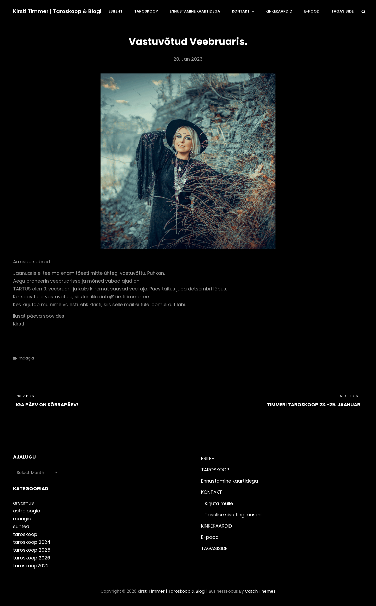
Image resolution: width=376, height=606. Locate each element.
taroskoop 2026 (31, 557)
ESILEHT (115, 11)
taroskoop (25, 534)
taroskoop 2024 (31, 542)
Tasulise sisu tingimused (233, 514)
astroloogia (26, 510)
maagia (26, 358)
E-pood (312, 11)
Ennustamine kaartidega (195, 11)
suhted (21, 526)
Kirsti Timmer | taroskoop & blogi (57, 11)
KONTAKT (243, 11)
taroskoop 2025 (31, 550)
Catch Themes (260, 591)
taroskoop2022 (31, 565)
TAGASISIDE (342, 11)
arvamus (23, 503)
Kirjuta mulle (219, 503)
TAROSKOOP (146, 11)
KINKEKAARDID (279, 11)
